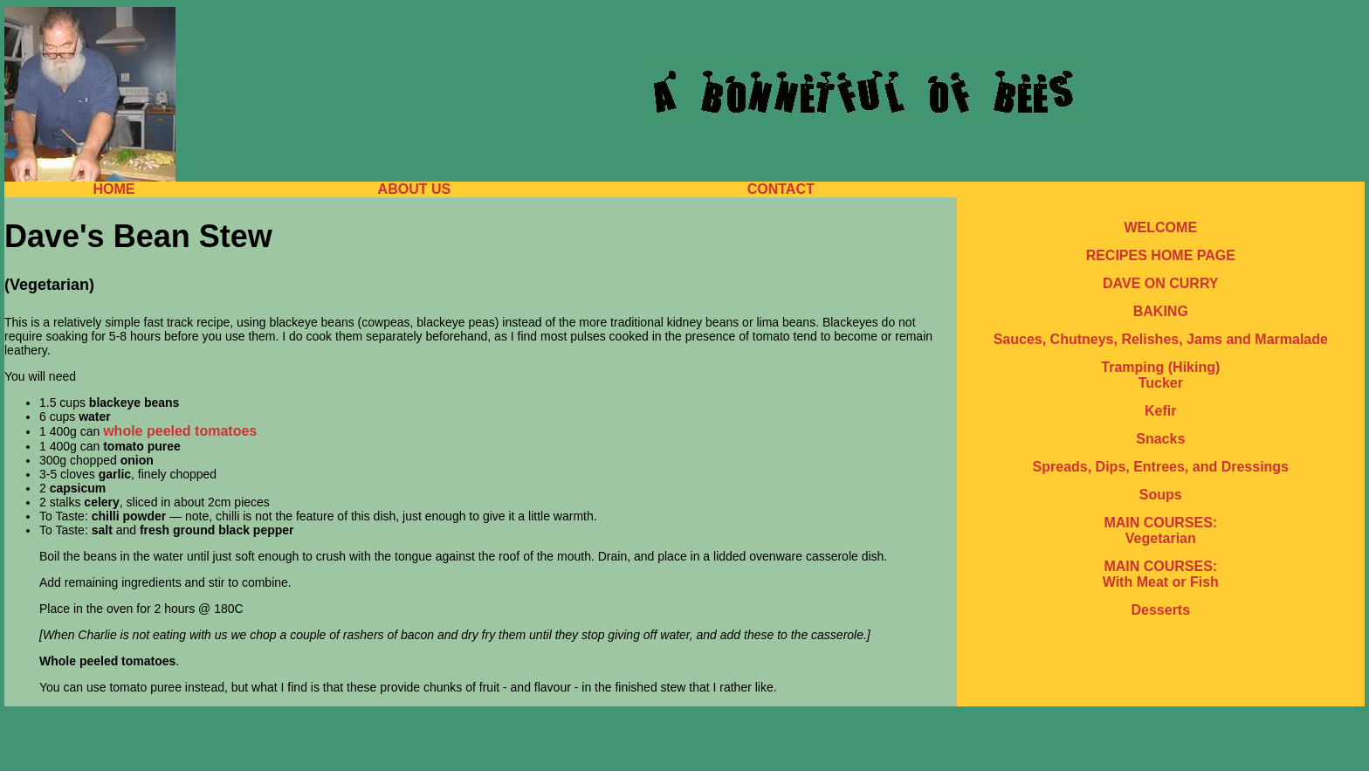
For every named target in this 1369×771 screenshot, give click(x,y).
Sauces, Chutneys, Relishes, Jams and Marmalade (1161, 339)
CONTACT (781, 189)
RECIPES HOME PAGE (1160, 255)
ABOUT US (414, 189)
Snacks (1160, 438)
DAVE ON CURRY (1160, 283)
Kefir (1160, 410)
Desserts (1160, 609)
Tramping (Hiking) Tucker (1160, 375)
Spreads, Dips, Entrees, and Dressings (1161, 466)
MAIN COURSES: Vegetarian (1160, 530)
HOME (113, 189)
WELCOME (1161, 227)
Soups (1160, 494)
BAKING (1160, 311)
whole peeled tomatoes (180, 430)
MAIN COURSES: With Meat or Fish (1161, 574)
